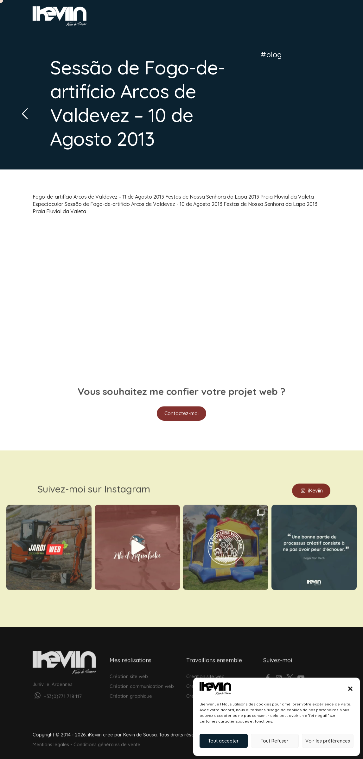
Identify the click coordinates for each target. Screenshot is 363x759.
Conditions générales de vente (106, 741)
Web (167, 18)
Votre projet (303, 18)
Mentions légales (51, 741)
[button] (350, 689)
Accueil (147, 18)
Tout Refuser (275, 741)
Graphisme (193, 18)
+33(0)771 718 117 (57, 693)
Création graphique (131, 692)
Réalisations (227, 18)
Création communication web (142, 682)
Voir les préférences (327, 741)
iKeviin (311, 486)
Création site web (129, 672)
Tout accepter (223, 741)
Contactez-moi (181, 409)
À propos (260, 18)
